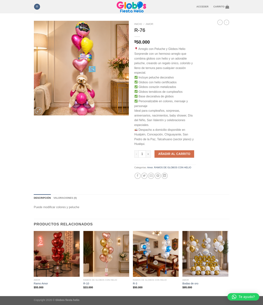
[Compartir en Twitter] (144, 176)
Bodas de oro (190, 283)
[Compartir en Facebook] (138, 176)
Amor (149, 24)
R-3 (135, 283)
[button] (243, 297)
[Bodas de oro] (205, 254)
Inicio (138, 24)
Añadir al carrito (174, 153)
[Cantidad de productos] (142, 154)
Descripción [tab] (42, 197)
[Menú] (37, 7)
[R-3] (156, 254)
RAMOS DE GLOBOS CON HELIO (172, 167)
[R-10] (106, 254)
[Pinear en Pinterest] (158, 176)
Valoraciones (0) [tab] (65, 197)
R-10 (86, 283)
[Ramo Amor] (57, 254)
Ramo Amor (41, 283)
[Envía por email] (151, 176)
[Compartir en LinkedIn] (165, 176)
